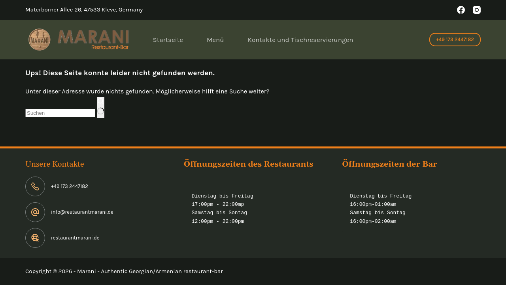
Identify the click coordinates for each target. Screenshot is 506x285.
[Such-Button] (100, 107)
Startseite (168, 40)
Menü (215, 40)
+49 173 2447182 (455, 39)
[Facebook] (461, 10)
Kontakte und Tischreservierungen (300, 40)
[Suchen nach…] (60, 113)
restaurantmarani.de (75, 238)
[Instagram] (477, 10)
